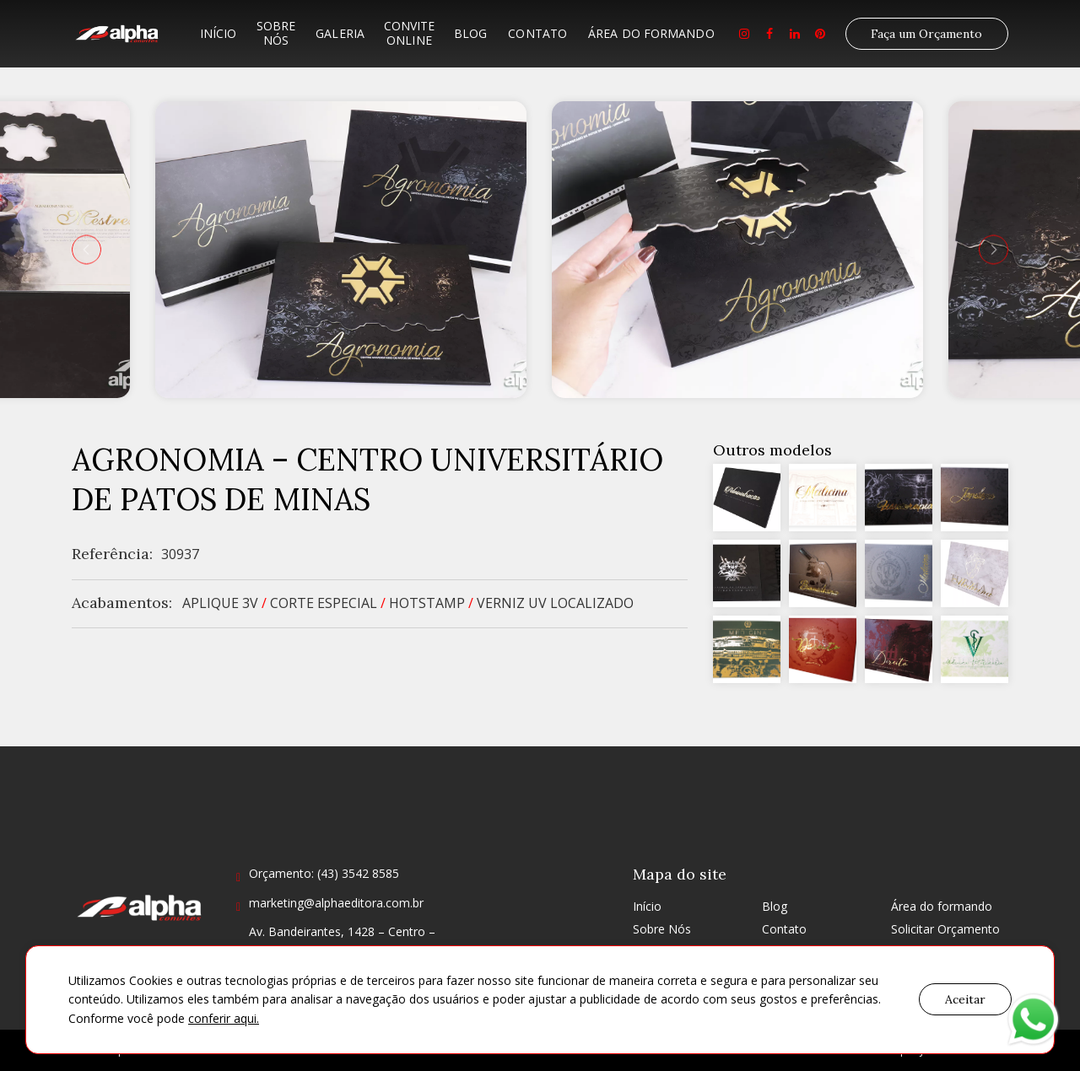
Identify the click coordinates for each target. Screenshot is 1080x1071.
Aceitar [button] (965, 999)
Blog (470, 33)
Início (218, 33)
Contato (537, 33)
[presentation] (86, 249)
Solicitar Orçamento (945, 929)
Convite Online (409, 33)
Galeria (340, 33)
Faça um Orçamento (926, 33)
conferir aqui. (223, 1018)
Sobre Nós (275, 33)
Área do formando (651, 33)
